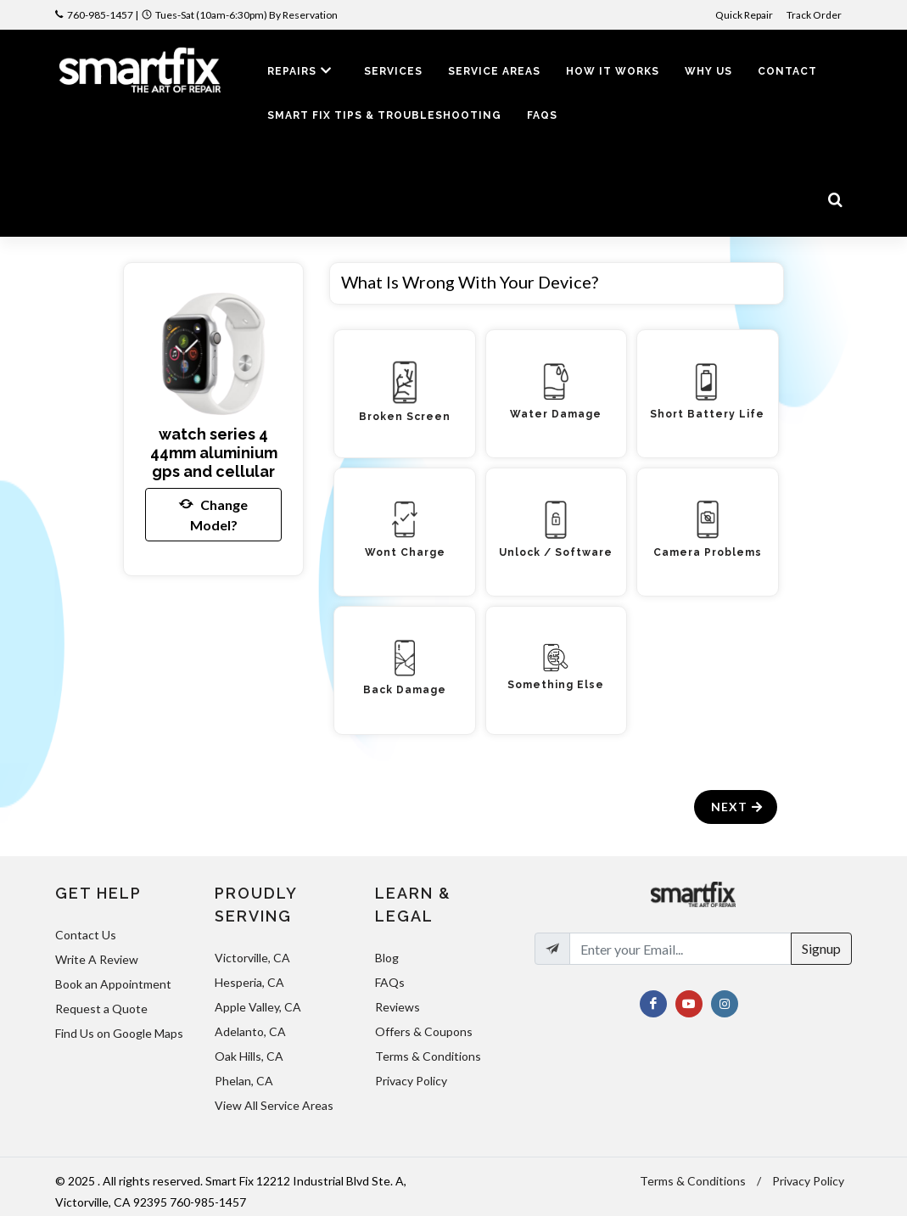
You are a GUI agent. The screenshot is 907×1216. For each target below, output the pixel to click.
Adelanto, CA (250, 1031)
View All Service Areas (274, 1105)
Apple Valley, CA (258, 1007)
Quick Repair (744, 14)
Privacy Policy (411, 1080)
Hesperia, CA (249, 982)
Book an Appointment (113, 984)
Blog (387, 957)
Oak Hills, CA (249, 1056)
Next (737, 806)
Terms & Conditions (428, 1056)
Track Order (815, 14)
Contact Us (85, 934)
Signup (821, 948)
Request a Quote (101, 1008)
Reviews (397, 1007)
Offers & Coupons (424, 1031)
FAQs (390, 982)
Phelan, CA (244, 1080)
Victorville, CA (252, 957)
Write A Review (96, 959)
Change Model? (213, 513)
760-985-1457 (100, 14)
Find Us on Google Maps (119, 1033)
